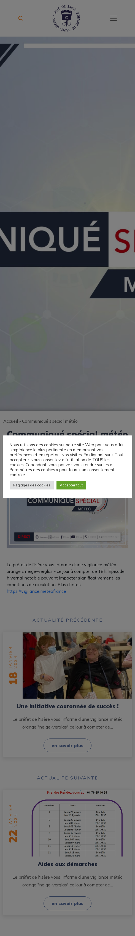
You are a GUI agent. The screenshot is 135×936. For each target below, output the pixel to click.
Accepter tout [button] (71, 485)
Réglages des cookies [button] (31, 485)
